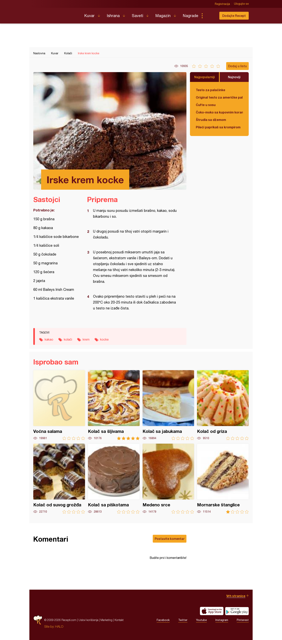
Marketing (106, 620)
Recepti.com (55, 14)
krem (86, 339)
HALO (59, 626)
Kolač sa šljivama (114, 405)
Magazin (163, 15)
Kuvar (89, 15)
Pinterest (243, 620)
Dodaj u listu (237, 66)
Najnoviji (234, 77)
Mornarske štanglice (223, 479)
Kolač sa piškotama (114, 479)
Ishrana (113, 15)
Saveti (137, 15)
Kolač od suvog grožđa (59, 479)
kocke (104, 339)
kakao (49, 339)
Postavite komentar (169, 538)
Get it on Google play (237, 611)
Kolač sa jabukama (168, 405)
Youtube (201, 620)
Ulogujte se (241, 3)
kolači (68, 339)
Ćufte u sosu (206, 105)
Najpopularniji (204, 77)
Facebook (163, 620)
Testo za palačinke (210, 90)
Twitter (182, 620)
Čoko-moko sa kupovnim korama (219, 112)
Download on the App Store (211, 611)
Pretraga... (210, 15)
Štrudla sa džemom (211, 119)
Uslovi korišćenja (88, 620)
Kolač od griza (223, 405)
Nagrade (190, 15)
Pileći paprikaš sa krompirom (218, 127)
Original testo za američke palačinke (219, 97)
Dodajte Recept (234, 15)
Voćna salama (59, 405)
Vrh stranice (235, 596)
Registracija (222, 3)
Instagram (221, 620)
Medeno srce (168, 479)
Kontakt (119, 620)
